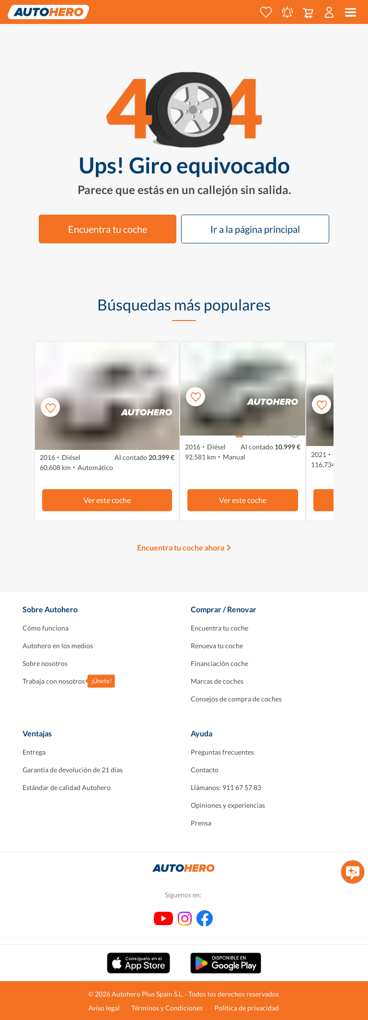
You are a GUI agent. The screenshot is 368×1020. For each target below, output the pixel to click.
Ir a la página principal (255, 229)
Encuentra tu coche (107, 229)
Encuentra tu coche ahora (180, 547)
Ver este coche (107, 499)
